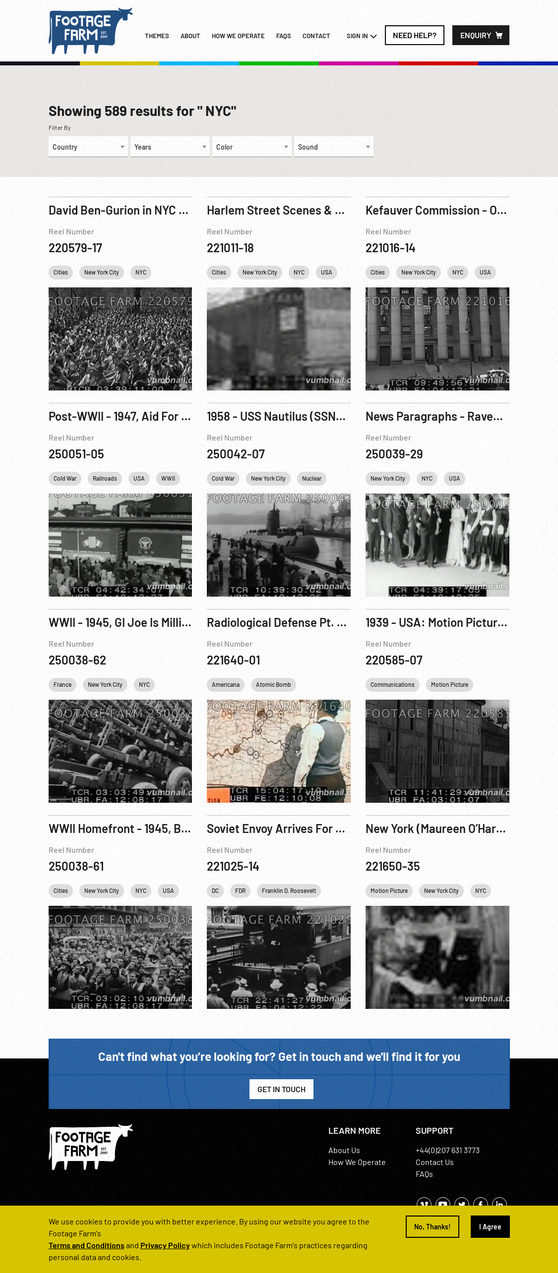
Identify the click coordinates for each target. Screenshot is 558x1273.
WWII (168, 478)
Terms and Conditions (86, 1245)
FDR (240, 890)
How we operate (238, 36)
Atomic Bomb (273, 684)
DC (215, 890)
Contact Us (435, 1161)
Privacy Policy (165, 1245)
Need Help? (414, 35)
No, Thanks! (432, 1226)
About (190, 36)
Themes (157, 36)
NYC (140, 272)
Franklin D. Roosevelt (289, 890)
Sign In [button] (362, 36)
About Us (344, 1150)
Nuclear (311, 478)
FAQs (283, 36)
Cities (61, 272)
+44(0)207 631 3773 (448, 1150)
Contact (316, 36)
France (62, 684)
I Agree (490, 1226)
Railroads (105, 478)
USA (326, 272)
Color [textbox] (224, 147)
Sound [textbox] (308, 147)
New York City (101, 272)
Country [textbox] (65, 147)
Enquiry (476, 35)
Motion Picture (449, 684)
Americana (226, 684)
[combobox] (88, 146)
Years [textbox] (142, 147)
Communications (393, 684)
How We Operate (357, 1161)
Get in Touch (281, 1089)
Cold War (65, 478)
